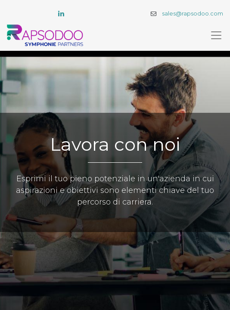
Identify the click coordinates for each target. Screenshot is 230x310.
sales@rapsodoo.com (192, 13)
